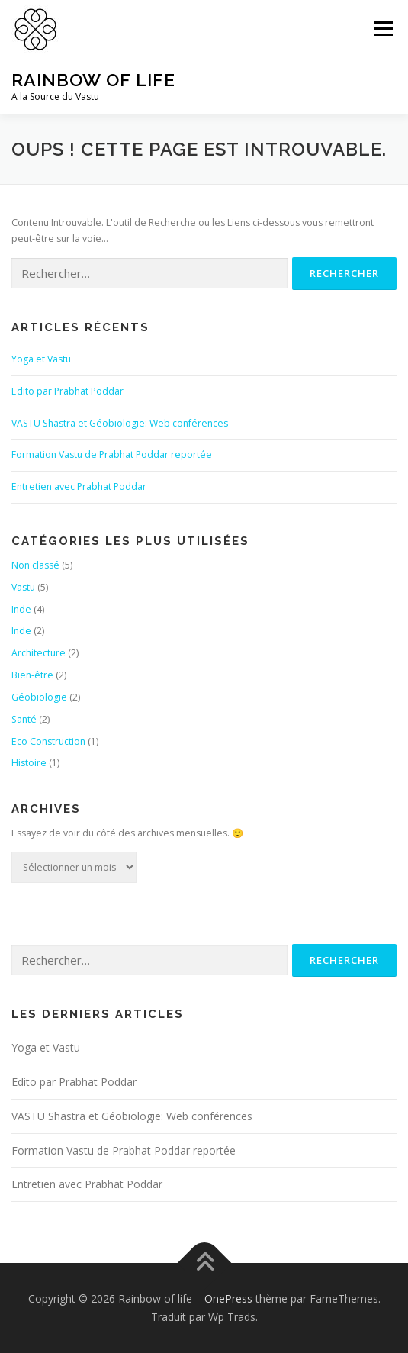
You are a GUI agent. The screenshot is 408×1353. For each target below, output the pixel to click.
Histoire (29, 762)
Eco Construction (48, 741)
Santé (24, 719)
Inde (21, 609)
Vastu (23, 587)
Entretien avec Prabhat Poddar (78, 486)
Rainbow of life (93, 79)
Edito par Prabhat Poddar (67, 391)
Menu (382, 28)
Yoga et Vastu (41, 359)
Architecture (38, 652)
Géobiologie (39, 697)
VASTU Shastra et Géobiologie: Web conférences (119, 423)
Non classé (35, 565)
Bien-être (32, 674)
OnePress (228, 1298)
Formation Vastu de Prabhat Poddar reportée (111, 454)
